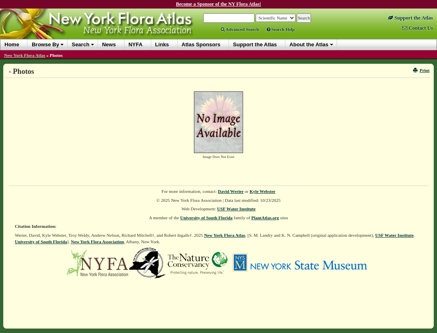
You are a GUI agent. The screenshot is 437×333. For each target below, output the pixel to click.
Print (421, 70)
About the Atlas (308, 44)
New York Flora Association (97, 241)
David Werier (231, 191)
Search (80, 44)
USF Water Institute (236, 208)
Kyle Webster (263, 191)
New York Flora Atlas (24, 55)
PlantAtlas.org (265, 217)
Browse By (45, 44)
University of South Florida (206, 217)
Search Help (281, 29)
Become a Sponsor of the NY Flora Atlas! (218, 4)
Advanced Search (240, 29)
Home (11, 44)
